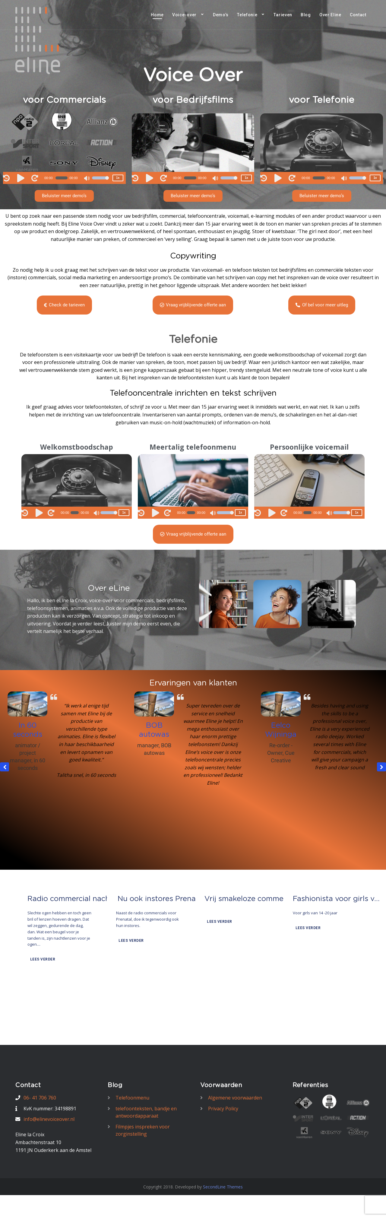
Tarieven (283, 14)
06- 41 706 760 (40, 1097)
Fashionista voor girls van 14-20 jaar (338, 943)
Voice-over (184, 14)
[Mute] (87, 179)
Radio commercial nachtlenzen (72, 943)
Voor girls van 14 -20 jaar (315, 957)
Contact (358, 14)
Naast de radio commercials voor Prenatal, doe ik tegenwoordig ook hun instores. (147, 964)
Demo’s (221, 14)
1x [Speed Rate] (117, 177)
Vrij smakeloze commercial (249, 943)
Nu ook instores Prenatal (161, 943)
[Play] (22, 178)
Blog (306, 14)
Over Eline (330, 14)
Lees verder (42, 1004)
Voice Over (193, 75)
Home (157, 14)
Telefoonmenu (132, 1097)
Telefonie (247, 14)
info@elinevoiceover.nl (49, 1119)
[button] (64, 196)
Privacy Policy (223, 1108)
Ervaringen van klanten (193, 683)
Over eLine (109, 588)
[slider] (61, 177)
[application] (64, 178)
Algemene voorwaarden (235, 1097)
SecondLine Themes (223, 1187)
